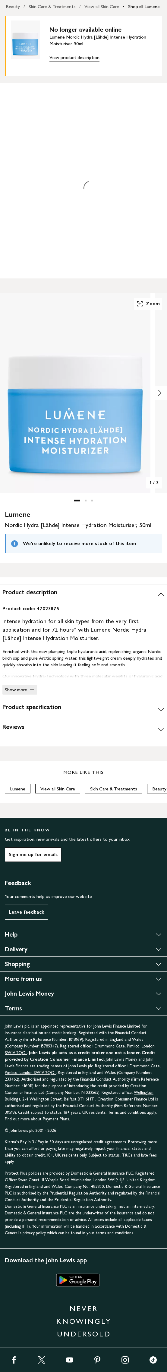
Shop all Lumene (144, 6)
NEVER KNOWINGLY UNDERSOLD (83, 1321)
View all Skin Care (101, 6)
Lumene (17, 789)
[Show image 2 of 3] (160, 393)
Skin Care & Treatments (52, 6)
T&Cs (127, 1155)
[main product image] (30, 44)
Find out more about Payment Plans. (37, 1119)
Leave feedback (26, 912)
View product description (74, 57)
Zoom (148, 303)
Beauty (13, 6)
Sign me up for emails (33, 854)
